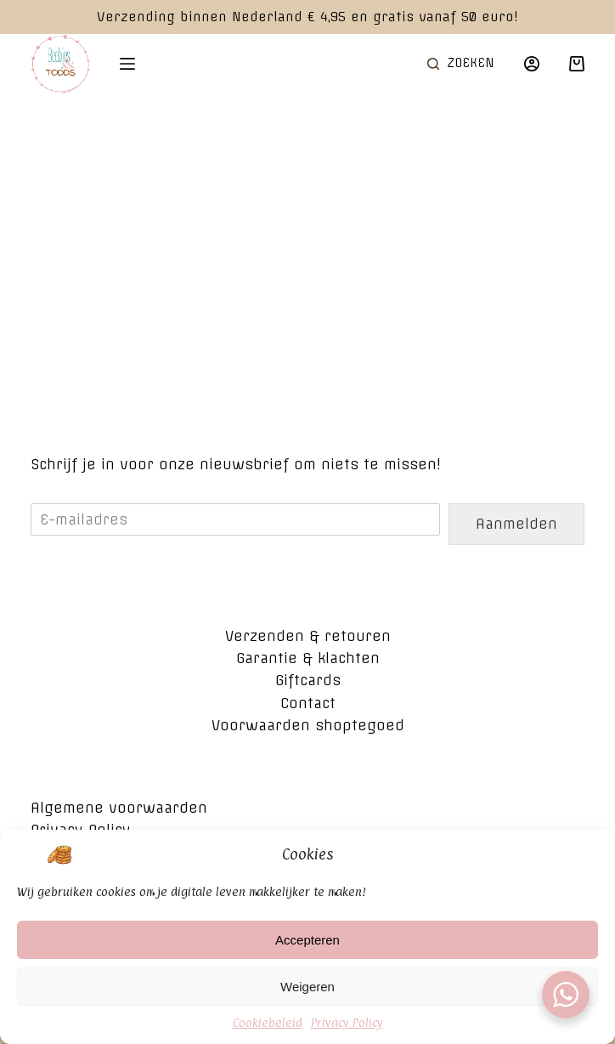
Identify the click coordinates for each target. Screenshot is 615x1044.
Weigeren (307, 995)
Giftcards (308, 680)
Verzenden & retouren (308, 635)
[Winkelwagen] (576, 63)
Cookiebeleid (267, 1031)
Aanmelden (516, 523)
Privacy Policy (347, 1031)
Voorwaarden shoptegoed (308, 725)
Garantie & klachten (308, 658)
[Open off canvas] (127, 63)
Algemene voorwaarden (119, 807)
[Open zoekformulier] (460, 63)
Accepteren (307, 948)
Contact (308, 703)
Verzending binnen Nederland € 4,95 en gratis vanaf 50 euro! (307, 17)
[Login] (531, 63)
